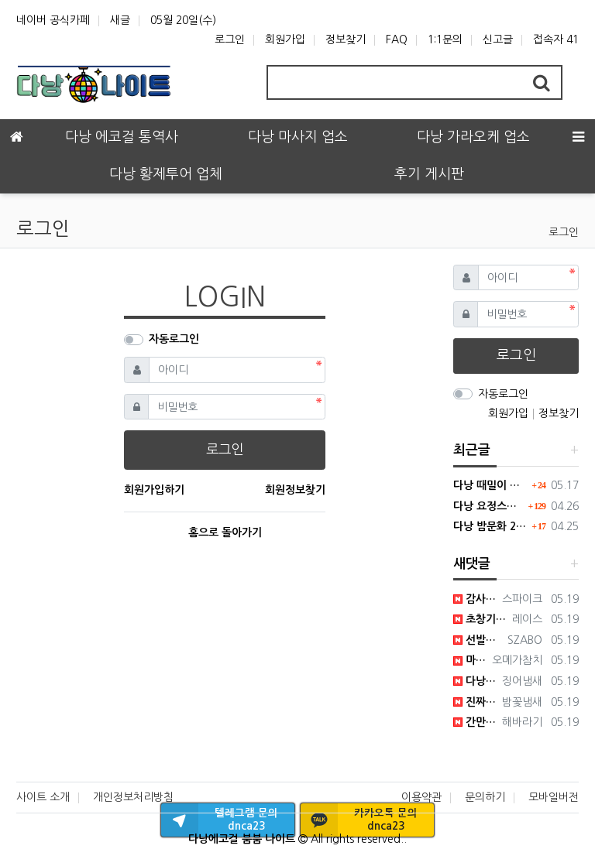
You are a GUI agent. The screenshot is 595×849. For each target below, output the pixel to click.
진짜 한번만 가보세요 (475, 702)
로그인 (230, 39)
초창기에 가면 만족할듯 (480, 619)
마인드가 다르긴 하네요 (470, 660)
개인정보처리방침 (133, 797)
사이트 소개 (43, 797)
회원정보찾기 (295, 489)
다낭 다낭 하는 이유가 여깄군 (475, 681)
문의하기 (485, 797)
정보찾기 (345, 39)
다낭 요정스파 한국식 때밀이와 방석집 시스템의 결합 (488, 506)
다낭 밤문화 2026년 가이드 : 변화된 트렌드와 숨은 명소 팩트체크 (490, 526)
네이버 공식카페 (53, 20)
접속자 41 (556, 39)
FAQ (397, 39)
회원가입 (285, 39)
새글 (120, 20)
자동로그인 (174, 339)
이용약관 (421, 797)
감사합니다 (475, 599)
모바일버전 (553, 797)
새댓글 (471, 563)
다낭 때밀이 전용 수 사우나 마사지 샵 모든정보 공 (490, 485)
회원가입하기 (154, 489)
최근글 (471, 450)
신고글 (498, 39)
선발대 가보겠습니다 (477, 640)
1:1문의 (445, 39)
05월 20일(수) (183, 20)
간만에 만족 (475, 722)
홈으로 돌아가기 (225, 532)
